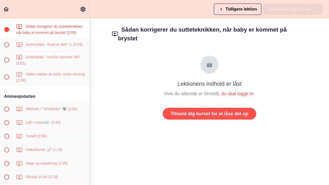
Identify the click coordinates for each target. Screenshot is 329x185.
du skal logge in (237, 93)
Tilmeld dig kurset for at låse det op (210, 113)
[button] (6, 9)
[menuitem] (83, 9)
